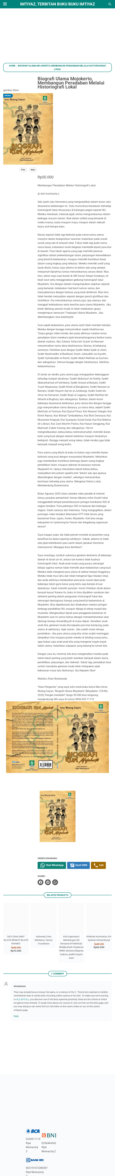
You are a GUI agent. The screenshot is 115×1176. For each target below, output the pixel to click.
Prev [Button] (17, 144)
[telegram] (87, 1158)
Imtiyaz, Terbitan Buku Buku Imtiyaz (57, 4)
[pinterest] (97, 1158)
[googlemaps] (77, 1158)
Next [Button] (27, 144)
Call (52, 832)
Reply (16, 983)
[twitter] (55, 849)
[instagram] (47, 1158)
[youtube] (38, 1158)
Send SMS (85, 824)
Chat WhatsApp (59, 824)
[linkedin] (57, 1158)
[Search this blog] (110, 4)
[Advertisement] (57, 35)
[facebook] (47, 849)
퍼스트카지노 (23, 966)
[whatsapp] (62, 849)
